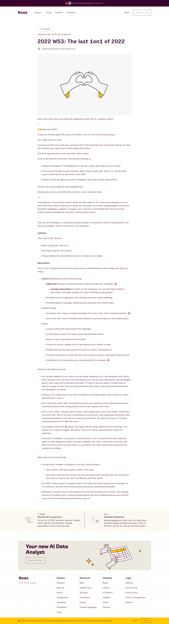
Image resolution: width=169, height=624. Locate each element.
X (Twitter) (108, 593)
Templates (61, 602)
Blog (82, 583)
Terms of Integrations (135, 597)
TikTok (105, 602)
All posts (45, 29)
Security (129, 583)
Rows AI (60, 588)
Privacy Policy (132, 593)
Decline (135, 621)
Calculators (62, 607)
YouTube (106, 607)
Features (61, 583)
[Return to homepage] (22, 13)
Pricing (83, 602)
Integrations (62, 597)
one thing (64, 119)
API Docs (84, 593)
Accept (146, 621)
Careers (106, 588)
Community (85, 597)
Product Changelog (88, 607)
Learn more (108, 621)
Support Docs (86, 588)
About (105, 583)
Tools (59, 612)
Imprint (129, 602)
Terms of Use (131, 588)
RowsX (60, 593)
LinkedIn (106, 597)
